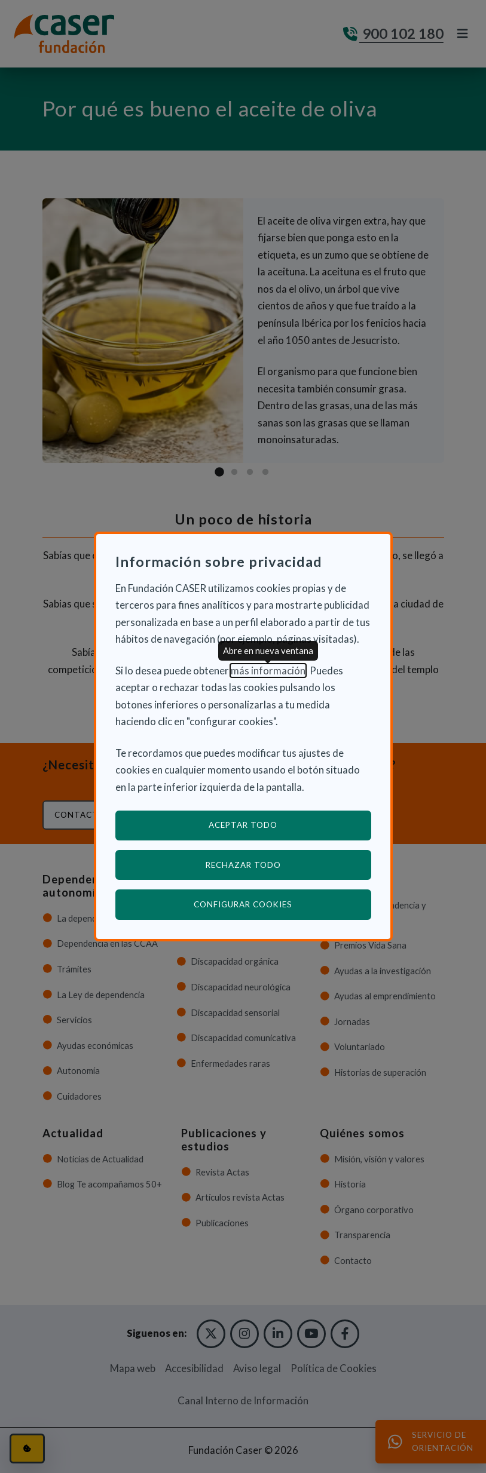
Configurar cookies (282, 904)
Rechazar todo (243, 865)
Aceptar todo (243, 825)
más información (268, 670)
